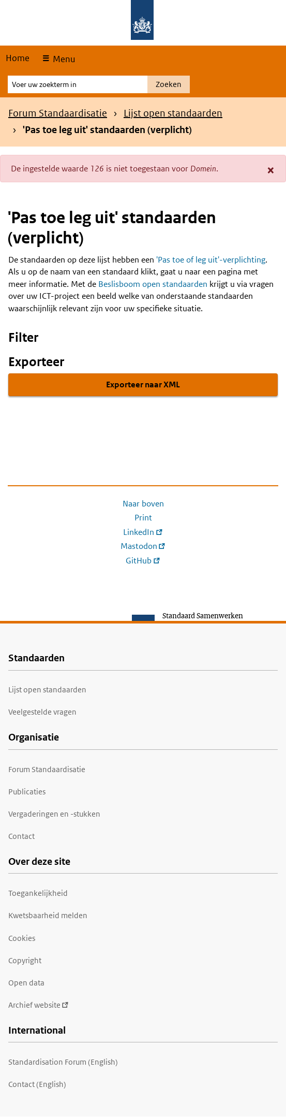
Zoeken (169, 84)
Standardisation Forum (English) (63, 1062)
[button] (270, 170)
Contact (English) (37, 1084)
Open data (26, 983)
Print (143, 517)
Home (17, 58)
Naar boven (143, 503)
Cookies (21, 938)
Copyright (24, 960)
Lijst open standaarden (173, 113)
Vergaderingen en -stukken (54, 814)
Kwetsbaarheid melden (47, 915)
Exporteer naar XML (143, 384)
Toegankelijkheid (38, 893)
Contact (21, 836)
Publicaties (27, 791)
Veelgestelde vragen (42, 712)
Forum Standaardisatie (57, 113)
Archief (38, 1005)
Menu (63, 59)
